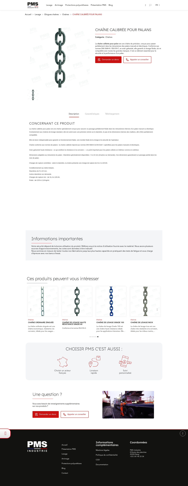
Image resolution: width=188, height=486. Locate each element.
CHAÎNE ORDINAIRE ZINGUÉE (41, 322)
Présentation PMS (69, 449)
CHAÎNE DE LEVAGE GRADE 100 (110, 322)
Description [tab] (74, 114)
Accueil (65, 445)
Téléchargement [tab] (112, 114)
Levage (64, 454)
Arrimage (65, 459)
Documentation (102, 464)
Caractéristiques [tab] (92, 114)
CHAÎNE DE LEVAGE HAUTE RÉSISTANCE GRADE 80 (74, 323)
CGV (98, 460)
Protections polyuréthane (72, 463)
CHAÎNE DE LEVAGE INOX (142, 322)
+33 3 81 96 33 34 (137, 456)
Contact (65, 473)
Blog (63, 468)
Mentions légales (102, 450)
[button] (146, 5)
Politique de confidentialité (107, 455)
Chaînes (31, 320)
